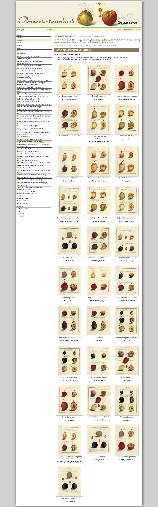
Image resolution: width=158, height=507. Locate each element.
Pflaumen (111, 41)
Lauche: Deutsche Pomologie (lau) (28, 109)
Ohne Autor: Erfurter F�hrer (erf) (27, 149)
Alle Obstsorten (59, 39)
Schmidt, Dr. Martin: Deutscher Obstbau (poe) (31, 175)
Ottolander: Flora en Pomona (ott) (27, 160)
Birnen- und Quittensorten (81, 39)
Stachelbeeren (104, 42)
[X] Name (69, 45)
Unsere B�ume (22, 203)
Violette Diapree (98, 456)
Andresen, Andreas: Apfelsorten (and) (29, 56)
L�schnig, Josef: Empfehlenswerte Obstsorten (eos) (33, 116)
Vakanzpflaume (126, 417)
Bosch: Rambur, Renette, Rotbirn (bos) (29, 66)
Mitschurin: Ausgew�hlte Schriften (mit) (29, 139)
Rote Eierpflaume (69, 417)
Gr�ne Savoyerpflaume (126, 218)
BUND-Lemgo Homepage (133, 29)
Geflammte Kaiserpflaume (98, 178)
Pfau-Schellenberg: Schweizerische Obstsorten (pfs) (33, 163)
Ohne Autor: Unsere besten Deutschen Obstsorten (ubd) (33, 157)
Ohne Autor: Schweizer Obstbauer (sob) (29, 154)
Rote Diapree (126, 377)
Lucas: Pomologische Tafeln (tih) (27, 126)
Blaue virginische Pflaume (126, 96)
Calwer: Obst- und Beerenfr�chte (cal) (29, 68)
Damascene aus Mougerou (69, 136)
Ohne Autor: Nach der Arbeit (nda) (28, 151)
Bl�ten (19, 48)
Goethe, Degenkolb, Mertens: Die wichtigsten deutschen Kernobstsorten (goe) (31, 83)
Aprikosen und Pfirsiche (117, 39)
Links (18, 211)
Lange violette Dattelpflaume (69, 337)
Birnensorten (95, 39)
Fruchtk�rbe (21, 54)
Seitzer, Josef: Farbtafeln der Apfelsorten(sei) (31, 177)
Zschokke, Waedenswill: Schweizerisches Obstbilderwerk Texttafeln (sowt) (30, 192)
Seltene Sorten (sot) (23, 185)
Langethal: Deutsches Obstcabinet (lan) (29, 107)
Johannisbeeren (93, 42)
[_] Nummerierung (59, 45)
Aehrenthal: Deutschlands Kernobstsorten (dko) (32, 71)
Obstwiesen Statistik (23, 201)
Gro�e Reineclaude (99, 218)
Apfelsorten (68, 39)
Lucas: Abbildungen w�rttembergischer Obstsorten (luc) (33, 122)
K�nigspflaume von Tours (99, 297)
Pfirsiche (136, 39)
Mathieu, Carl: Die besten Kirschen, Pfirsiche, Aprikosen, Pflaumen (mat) (31, 135)
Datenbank (20, 40)
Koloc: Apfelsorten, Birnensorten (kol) (29, 101)
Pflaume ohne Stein (69, 377)
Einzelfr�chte (21, 51)
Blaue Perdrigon (98, 96)
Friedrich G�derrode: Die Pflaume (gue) (30, 87)
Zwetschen (119, 41)
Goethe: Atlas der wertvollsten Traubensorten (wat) (33, 80)
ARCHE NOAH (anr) (23, 59)
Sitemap (19, 38)
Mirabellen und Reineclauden (63, 41)
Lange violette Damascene (126, 297)
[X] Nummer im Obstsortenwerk (93, 45)
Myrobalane (99, 337)
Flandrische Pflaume (69, 178)
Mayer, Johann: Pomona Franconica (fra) (30, 142)
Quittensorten (104, 39)
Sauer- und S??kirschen (131, 41)
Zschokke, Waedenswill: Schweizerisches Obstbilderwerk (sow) (30, 188)
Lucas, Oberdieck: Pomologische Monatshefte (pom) (33, 132)
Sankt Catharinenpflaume (99, 417)
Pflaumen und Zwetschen (99, 41)
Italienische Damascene (98, 258)
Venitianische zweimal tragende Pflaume (69, 457)
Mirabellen (76, 41)
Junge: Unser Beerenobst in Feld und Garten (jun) (33, 96)
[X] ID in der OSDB (111, 45)
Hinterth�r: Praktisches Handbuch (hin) (29, 94)
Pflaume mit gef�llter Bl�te (126, 338)
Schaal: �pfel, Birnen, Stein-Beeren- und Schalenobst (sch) (34, 171)
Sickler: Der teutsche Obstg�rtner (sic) (29, 180)
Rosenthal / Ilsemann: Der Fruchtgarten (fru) (31, 165)
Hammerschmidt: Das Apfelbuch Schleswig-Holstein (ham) (33, 90)
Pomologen (20, 196)
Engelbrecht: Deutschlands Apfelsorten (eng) (31, 73)
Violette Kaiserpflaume (126, 457)
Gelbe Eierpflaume (126, 178)
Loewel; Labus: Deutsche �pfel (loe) (28, 119)
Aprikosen (129, 39)
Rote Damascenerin (99, 377)
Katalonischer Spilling (127, 258)
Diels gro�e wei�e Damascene (99, 137)
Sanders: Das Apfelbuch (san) (26, 168)
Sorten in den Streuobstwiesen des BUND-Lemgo (88, 36)
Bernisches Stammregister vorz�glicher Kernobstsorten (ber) (29, 62)
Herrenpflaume (69, 257)
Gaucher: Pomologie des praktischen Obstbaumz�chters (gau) (28, 77)
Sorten (19, 42)
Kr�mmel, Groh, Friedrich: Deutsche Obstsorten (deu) (34, 104)
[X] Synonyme (78, 45)
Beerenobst (58, 42)
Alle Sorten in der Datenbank (63, 36)
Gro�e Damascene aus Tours (69, 218)
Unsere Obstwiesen (23, 198)
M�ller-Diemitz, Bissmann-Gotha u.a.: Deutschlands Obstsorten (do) (33, 145)
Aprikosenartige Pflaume (69, 96)
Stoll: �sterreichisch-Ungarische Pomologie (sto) (32, 183)
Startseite (20, 35)
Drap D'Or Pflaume (126, 136)
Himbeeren (83, 42)
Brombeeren (66, 42)
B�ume (19, 45)
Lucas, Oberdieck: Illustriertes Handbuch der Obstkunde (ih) (31, 129)
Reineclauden (85, 41)
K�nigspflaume (69, 298)
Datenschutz (21, 216)
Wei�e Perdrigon (69, 498)
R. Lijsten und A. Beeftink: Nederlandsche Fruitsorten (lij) (33, 112)
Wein (111, 42)
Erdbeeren (75, 42)
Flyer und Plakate (22, 208)
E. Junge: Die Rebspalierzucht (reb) (28, 99)
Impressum (120, 29)
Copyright (20, 206)
